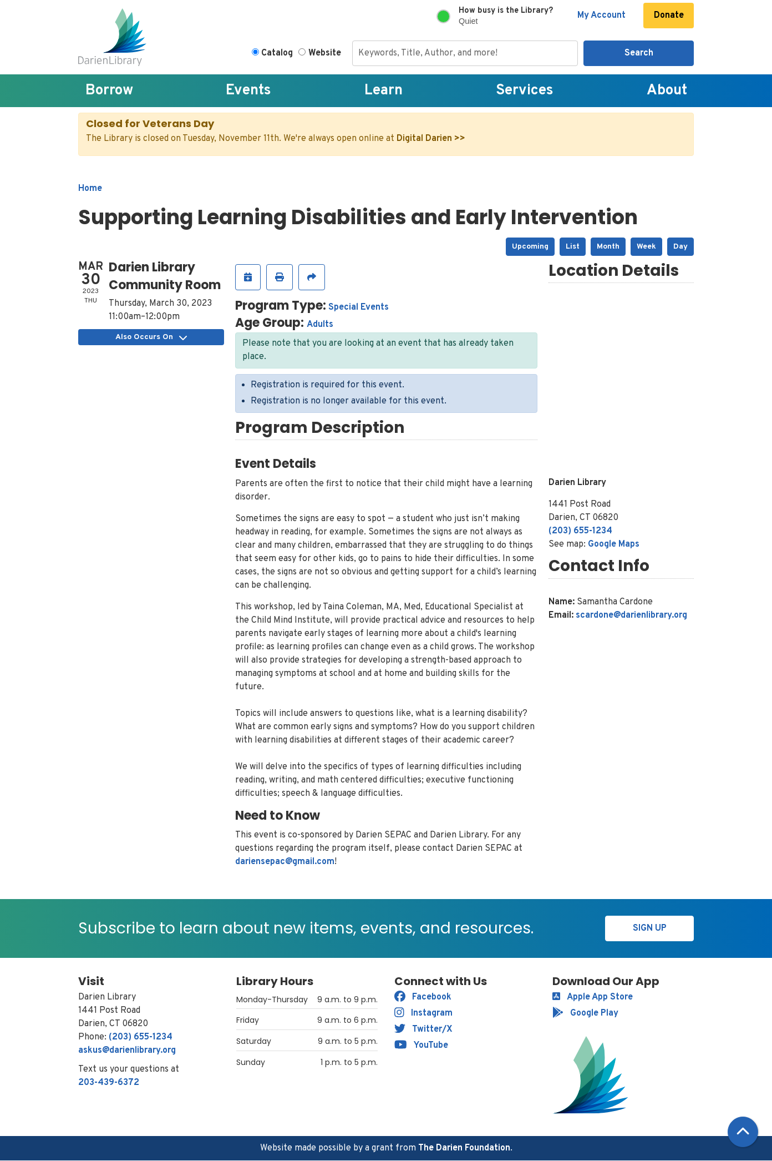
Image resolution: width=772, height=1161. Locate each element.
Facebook (422, 997)
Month (608, 246)
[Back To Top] (743, 1132)
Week (646, 246)
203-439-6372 (108, 1082)
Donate (669, 15)
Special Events (358, 307)
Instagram (423, 1013)
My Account (601, 15)
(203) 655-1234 (580, 531)
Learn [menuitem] (383, 91)
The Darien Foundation (464, 1148)
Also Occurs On (151, 337)
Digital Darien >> (431, 138)
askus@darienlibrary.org (127, 1050)
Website (324, 53)
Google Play (585, 1013)
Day (680, 246)
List (573, 246)
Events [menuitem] (248, 91)
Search (638, 53)
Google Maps (613, 544)
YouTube (421, 1045)
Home (90, 188)
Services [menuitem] (524, 91)
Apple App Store (592, 997)
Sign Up (650, 928)
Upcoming (530, 246)
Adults (320, 324)
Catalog (277, 53)
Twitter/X (423, 1029)
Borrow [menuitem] (109, 91)
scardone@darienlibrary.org (631, 615)
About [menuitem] (667, 91)
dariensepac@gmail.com (284, 861)
